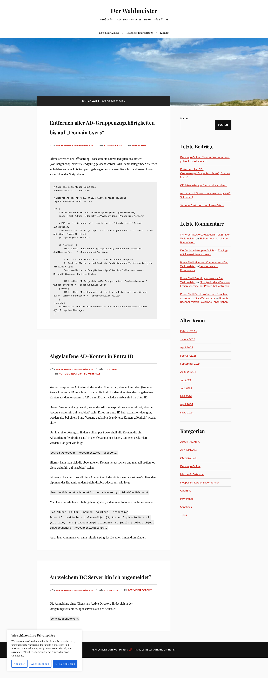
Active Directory (71, 393)
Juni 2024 (186, 388)
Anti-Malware (188, 449)
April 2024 (186, 404)
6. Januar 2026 (117, 155)
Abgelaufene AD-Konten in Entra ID (96, 370)
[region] (44, 650)
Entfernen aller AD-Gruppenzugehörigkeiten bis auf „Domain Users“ (99, 131)
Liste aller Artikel (109, 32)
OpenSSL (185, 490)
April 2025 (186, 347)
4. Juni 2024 (114, 619)
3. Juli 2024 (114, 388)
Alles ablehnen (40, 663)
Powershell (144, 155)
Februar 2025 (188, 355)
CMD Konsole (188, 458)
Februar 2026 (188, 331)
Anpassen (19, 663)
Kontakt (164, 32)
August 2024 (188, 371)
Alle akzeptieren (65, 663)
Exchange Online (190, 466)
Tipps (183, 514)
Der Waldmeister (134, 10)
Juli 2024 (185, 380)
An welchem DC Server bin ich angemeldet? (102, 600)
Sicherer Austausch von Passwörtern (202, 205)
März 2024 (186, 412)
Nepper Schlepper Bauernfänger (199, 482)
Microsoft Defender (192, 474)
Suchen (184, 118)
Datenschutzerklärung (139, 32)
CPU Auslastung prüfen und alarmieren (203, 185)
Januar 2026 (187, 339)
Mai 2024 (186, 396)
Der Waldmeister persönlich (76, 155)
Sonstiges (186, 506)
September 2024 (190, 363)
